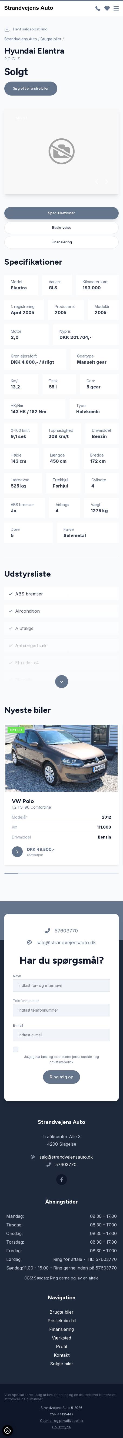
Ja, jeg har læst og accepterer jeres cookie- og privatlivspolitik (61, 1059)
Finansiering (61, 242)
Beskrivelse (61, 227)
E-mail (18, 1025)
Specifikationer (61, 213)
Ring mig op (61, 1076)
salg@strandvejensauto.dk (61, 942)
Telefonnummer (26, 1001)
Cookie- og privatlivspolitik (61, 1421)
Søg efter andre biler (31, 88)
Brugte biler (51, 39)
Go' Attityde (61, 1427)
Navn (17, 976)
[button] (96, 181)
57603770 (61, 931)
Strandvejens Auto (20, 39)
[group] (61, 151)
